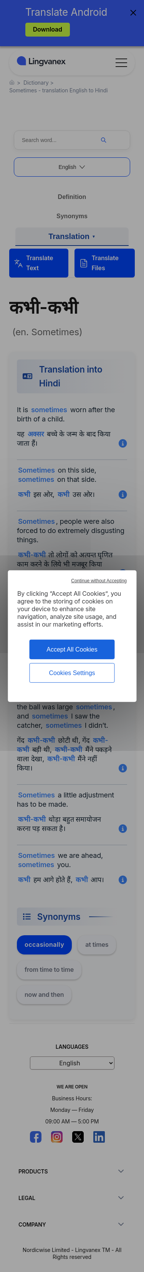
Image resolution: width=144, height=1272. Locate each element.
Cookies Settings (72, 673)
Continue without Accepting (99, 580)
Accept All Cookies (72, 649)
